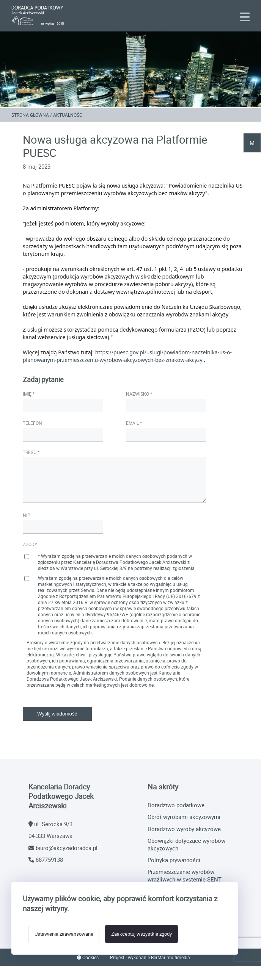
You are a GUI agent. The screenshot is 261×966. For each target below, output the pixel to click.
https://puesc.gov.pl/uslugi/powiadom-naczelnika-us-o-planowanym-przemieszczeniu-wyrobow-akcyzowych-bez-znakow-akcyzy (127, 356)
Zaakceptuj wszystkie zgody (141, 934)
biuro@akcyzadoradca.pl (66, 848)
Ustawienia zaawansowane (64, 934)
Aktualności (68, 115)
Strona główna (30, 115)
